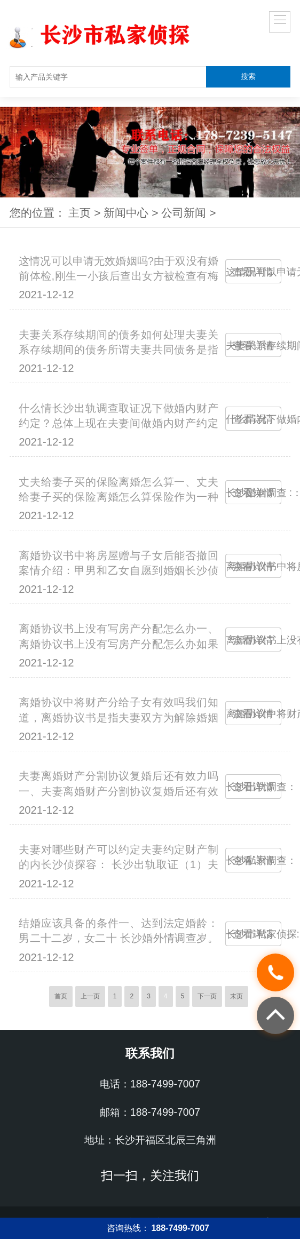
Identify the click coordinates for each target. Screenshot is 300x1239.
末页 (236, 996)
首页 (60, 996)
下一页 (207, 996)
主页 (79, 212)
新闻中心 (126, 212)
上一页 (90, 996)
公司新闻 (183, 212)
